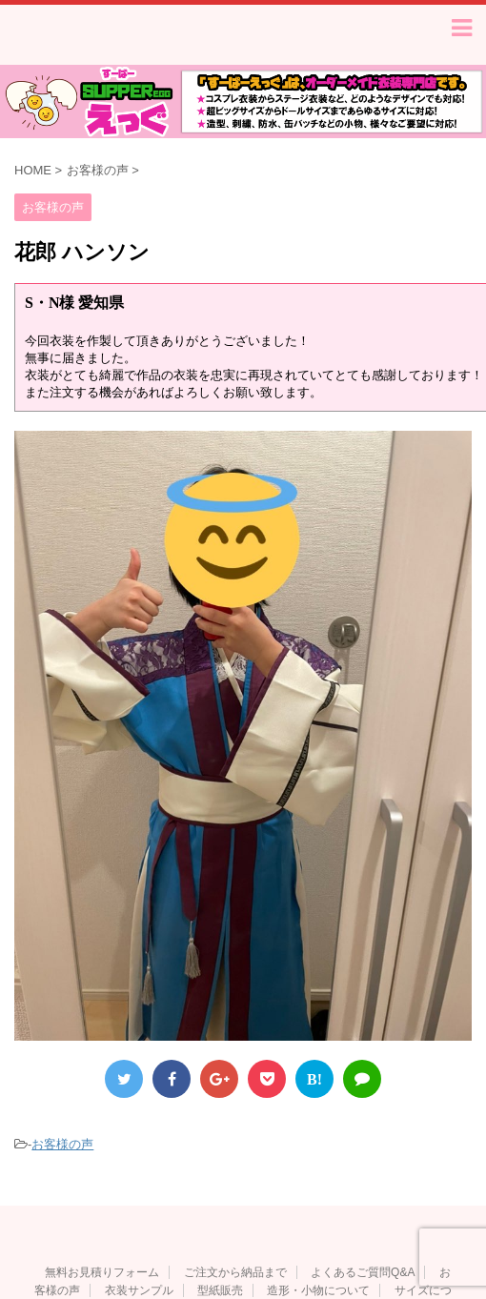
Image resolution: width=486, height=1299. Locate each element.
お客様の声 (62, 1148)
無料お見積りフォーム (102, 1276)
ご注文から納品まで (235, 1276)
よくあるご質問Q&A (363, 1276)
